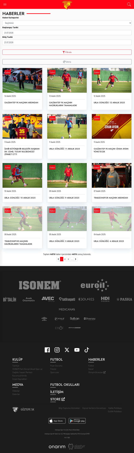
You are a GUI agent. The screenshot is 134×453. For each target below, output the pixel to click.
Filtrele (67, 52)
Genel (90, 369)
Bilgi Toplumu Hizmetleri (69, 408)
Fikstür (53, 369)
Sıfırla (67, 61)
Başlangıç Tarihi (10, 27)
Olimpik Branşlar (97, 372)
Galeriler (16, 394)
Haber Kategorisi (10, 17)
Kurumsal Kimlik (19, 375)
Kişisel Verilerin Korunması (94, 408)
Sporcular (54, 372)
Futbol (7, 72)
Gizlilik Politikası (115, 411)
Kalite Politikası (115, 408)
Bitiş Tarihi (7, 37)
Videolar (16, 390)
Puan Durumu (56, 365)
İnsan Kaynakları (19, 379)
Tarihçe (15, 365)
